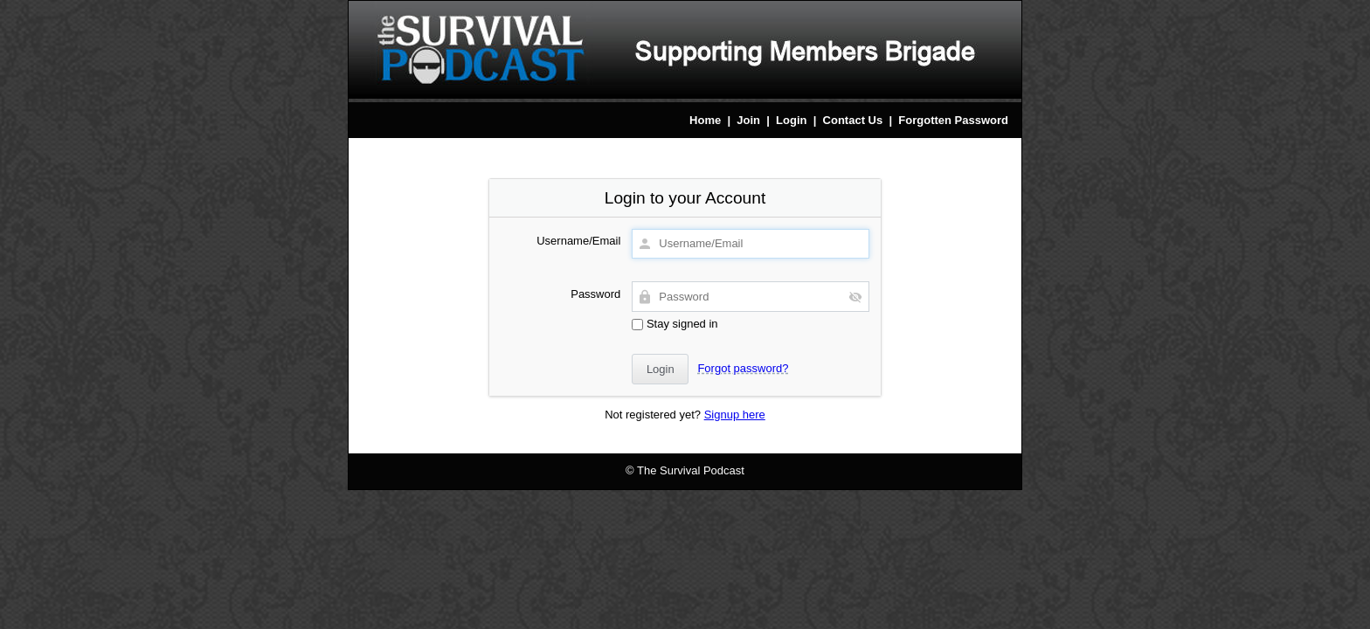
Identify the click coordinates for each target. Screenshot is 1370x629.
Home (705, 120)
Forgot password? (742, 368)
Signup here (734, 414)
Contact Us (853, 120)
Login (791, 120)
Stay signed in (674, 323)
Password (595, 294)
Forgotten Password (953, 120)
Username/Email (578, 240)
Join (748, 120)
